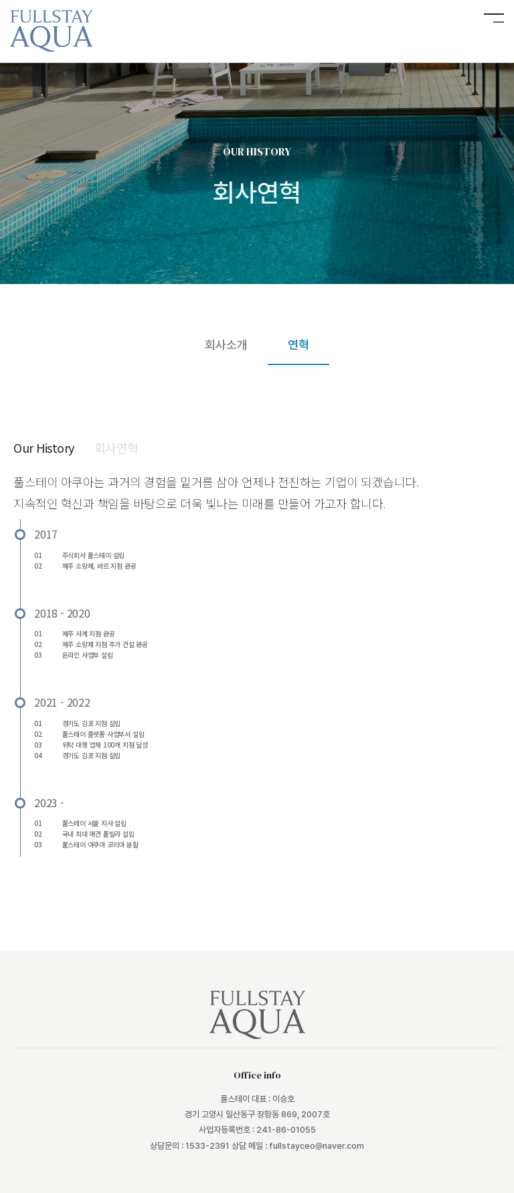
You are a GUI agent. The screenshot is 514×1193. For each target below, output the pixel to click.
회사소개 (226, 345)
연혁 (298, 345)
